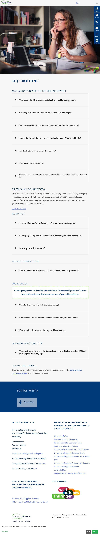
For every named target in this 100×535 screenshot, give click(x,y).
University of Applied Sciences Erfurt (69, 452)
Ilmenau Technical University (66, 439)
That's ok (94, 532)
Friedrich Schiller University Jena (67, 442)
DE (78, 3)
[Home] (21, 517)
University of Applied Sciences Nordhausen (72, 463)
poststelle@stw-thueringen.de (30, 453)
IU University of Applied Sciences (25, 498)
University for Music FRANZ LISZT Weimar (71, 449)
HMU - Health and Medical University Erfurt (30, 501)
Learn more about (19, 208)
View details (4, 532)
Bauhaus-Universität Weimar (66, 446)
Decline (88, 532)
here (43, 463)
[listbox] (50, 40)
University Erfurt (61, 436)
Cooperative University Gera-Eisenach (70, 473)
